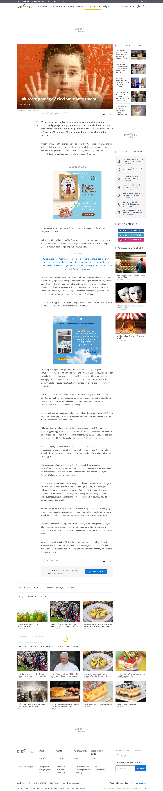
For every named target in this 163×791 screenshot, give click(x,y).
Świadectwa (61, 770)
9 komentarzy (128, 163)
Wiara (71, 6)
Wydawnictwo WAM (37, 783)
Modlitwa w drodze (38, 1)
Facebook (138, 1)
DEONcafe (87, 706)
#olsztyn (59, 587)
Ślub (40, 773)
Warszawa (124, 6)
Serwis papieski (44, 767)
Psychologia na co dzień (84, 770)
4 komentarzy (128, 172)
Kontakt (47, 788)
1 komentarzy (128, 206)
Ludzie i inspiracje (100, 770)
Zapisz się (140, 768)
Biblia (18, 1)
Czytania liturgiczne (82, 767)
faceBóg (55, 1)
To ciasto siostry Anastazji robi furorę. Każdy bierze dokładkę (131, 675)
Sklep (63, 1)
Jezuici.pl (21, 783)
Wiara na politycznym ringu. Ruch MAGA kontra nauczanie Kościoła (122, 82)
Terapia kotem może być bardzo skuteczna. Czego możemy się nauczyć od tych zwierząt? (122, 56)
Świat (41, 751)
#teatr (50, 587)
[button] (138, 6)
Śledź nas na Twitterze (130, 235)
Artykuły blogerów (45, 770)
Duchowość (61, 767)
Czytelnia (60, 758)
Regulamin (27, 788)
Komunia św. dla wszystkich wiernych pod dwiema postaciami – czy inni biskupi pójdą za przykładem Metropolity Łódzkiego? (122, 114)
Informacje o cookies (72, 788)
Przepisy (86, 628)
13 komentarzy (128, 180)
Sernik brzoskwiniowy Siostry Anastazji (98, 704)
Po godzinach (93, 6)
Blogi (48, 1)
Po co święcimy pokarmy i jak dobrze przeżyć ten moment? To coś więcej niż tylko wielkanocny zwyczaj (32, 676)
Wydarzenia (43, 6)
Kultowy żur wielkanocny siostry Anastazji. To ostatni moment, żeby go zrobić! (98, 626)
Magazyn (26, 1)
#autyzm (70, 587)
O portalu (19, 788)
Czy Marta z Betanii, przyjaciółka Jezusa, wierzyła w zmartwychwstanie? (130, 205)
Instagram (145, 1)
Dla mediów (54, 788)
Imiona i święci (61, 773)
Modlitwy (79, 773)
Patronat (82, 788)
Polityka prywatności (38, 788)
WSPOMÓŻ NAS (139, 783)
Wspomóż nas (96, 572)
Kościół (53, 678)
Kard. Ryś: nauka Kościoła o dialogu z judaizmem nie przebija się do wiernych (122, 68)
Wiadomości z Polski (123, 279)
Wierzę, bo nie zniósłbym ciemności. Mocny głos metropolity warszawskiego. (133, 195)
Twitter (142, 1)
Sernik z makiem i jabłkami (126, 704)
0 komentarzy (128, 189)
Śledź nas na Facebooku (130, 230)
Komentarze (59, 6)
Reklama (62, 788)
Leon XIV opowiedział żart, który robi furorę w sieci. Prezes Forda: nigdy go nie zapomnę (64, 676)
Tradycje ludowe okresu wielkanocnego (28, 625)
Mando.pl (54, 783)
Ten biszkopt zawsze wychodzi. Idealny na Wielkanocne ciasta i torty (65, 705)
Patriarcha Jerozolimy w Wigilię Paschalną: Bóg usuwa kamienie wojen (133, 212)
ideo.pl (144, 788)
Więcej (106, 6)
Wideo (80, 6)
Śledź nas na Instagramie (130, 240)
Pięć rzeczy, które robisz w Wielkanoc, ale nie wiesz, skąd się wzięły (31, 705)
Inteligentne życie (97, 752)
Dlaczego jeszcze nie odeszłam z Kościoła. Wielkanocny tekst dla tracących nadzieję (122, 97)
